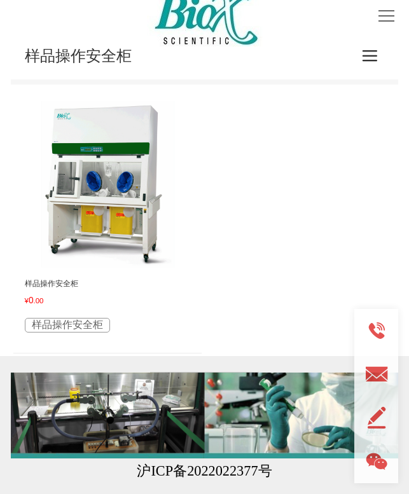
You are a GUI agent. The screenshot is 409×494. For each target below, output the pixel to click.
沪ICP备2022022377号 (204, 471)
